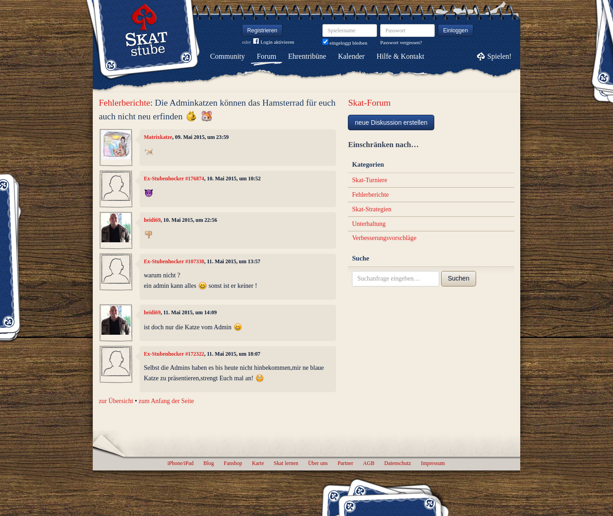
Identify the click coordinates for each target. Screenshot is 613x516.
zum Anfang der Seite (166, 401)
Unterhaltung (369, 223)
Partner (345, 463)
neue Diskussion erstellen (391, 122)
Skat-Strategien (371, 209)
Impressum (433, 463)
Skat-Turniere (369, 180)
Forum (266, 56)
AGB (368, 463)
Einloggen (455, 30)
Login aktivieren (273, 42)
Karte (258, 463)
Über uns (317, 463)
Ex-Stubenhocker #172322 (174, 354)
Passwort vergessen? (401, 42)
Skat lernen (286, 463)
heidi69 (152, 220)
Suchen (458, 278)
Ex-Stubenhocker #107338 (174, 261)
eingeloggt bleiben (344, 43)
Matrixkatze (158, 137)
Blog (208, 463)
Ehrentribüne (307, 56)
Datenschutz (397, 463)
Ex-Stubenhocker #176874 (174, 178)
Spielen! (499, 56)
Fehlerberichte (124, 102)
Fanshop (233, 463)
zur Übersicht (116, 401)
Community (227, 56)
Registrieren (262, 30)
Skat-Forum (369, 102)
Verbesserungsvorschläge (384, 238)
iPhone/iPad (180, 463)
